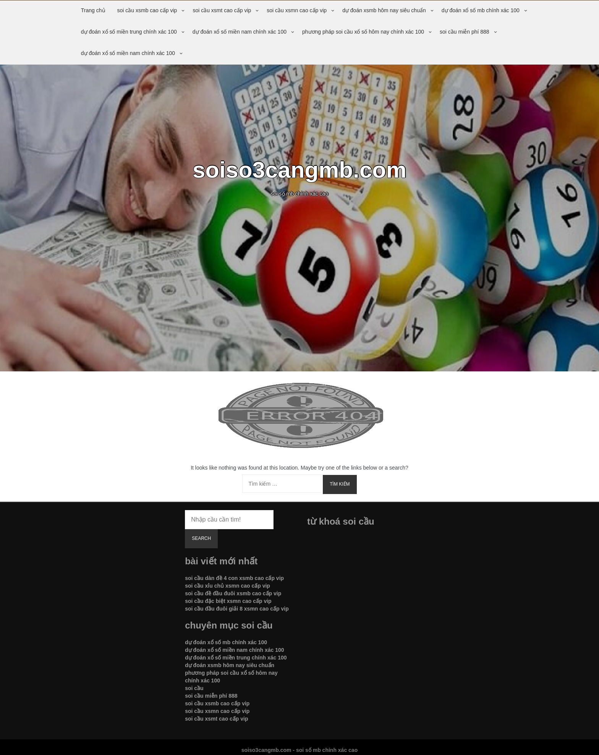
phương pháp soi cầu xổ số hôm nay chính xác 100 (363, 32)
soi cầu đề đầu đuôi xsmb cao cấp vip (233, 593)
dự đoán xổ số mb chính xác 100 (481, 10)
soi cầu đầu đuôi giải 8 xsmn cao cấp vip (237, 609)
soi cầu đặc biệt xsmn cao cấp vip (228, 601)
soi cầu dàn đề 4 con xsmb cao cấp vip (234, 578)
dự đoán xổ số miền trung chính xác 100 (129, 32)
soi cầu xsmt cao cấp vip (222, 10)
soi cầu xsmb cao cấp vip (147, 10)
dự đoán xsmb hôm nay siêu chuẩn (384, 10)
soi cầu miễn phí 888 (464, 32)
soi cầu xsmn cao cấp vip (297, 10)
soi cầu (194, 688)
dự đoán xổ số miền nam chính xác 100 (240, 32)
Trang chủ (93, 10)
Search (201, 538)
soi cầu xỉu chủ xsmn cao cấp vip (227, 586)
